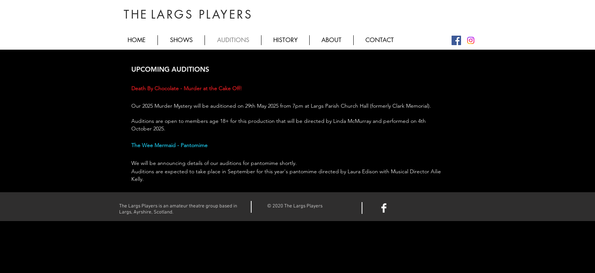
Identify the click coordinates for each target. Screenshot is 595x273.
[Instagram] (470, 40)
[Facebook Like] (420, 207)
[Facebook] (456, 40)
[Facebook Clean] (384, 208)
